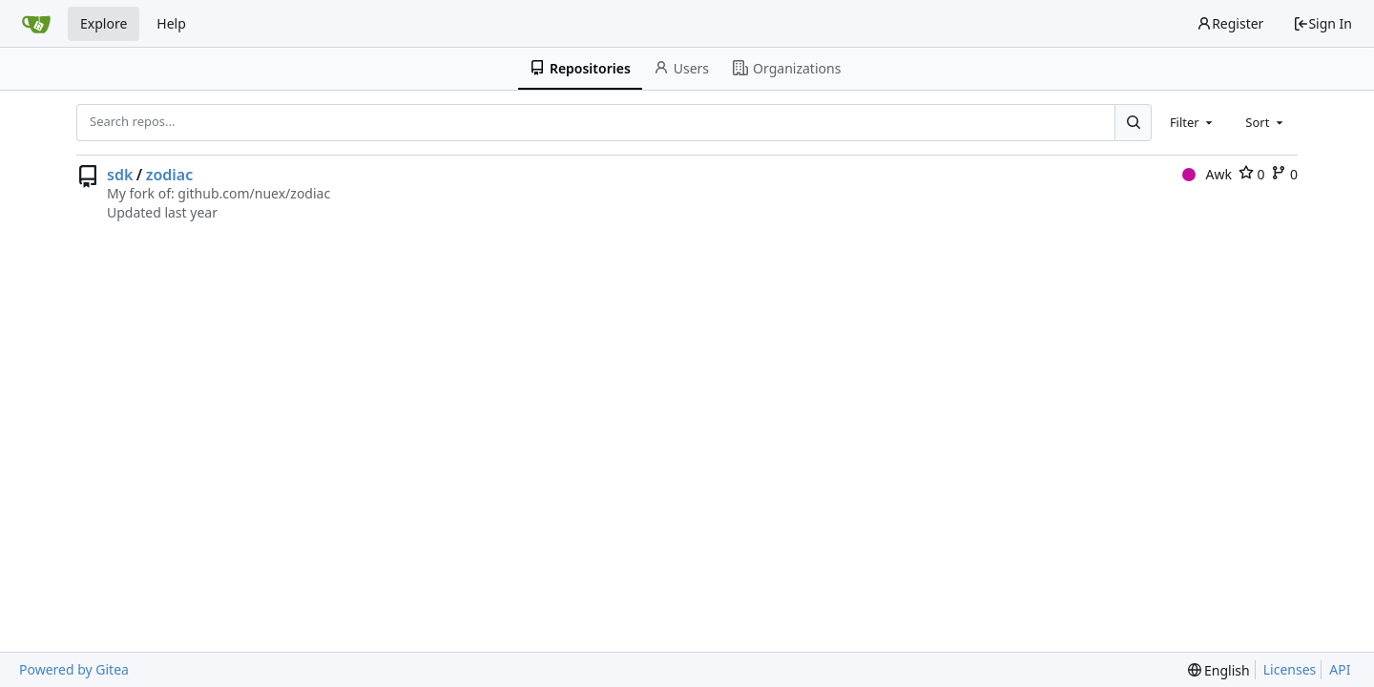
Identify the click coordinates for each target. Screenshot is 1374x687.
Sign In (1322, 23)
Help (171, 23)
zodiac (170, 174)
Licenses (1290, 669)
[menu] (1219, 670)
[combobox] (1192, 122)
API (1339, 669)
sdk (120, 174)
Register (1230, 23)
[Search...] (1132, 122)
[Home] (36, 24)
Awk (1207, 174)
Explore (103, 23)
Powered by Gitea (74, 669)
